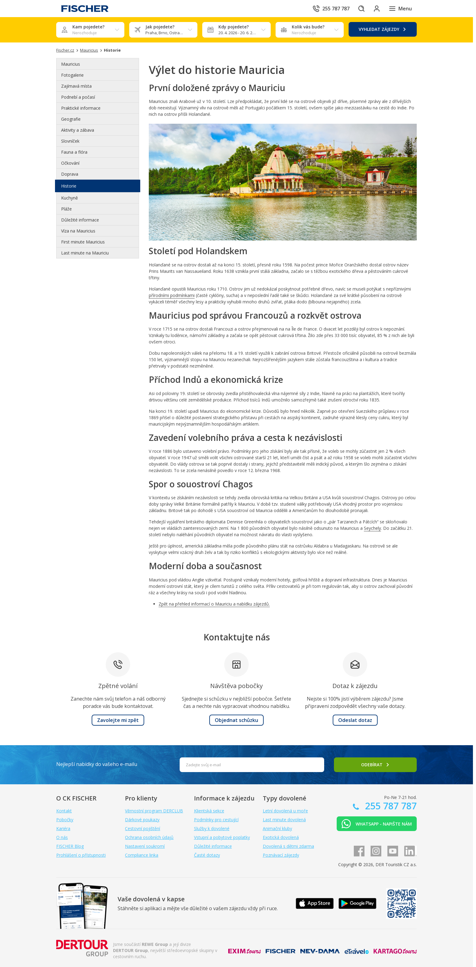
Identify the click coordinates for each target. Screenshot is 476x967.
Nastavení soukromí (145, 846)
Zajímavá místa (76, 86)
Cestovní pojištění (142, 828)
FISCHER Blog (70, 846)
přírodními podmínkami (172, 295)
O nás (62, 837)
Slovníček (70, 141)
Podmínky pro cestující (216, 819)
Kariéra (63, 828)
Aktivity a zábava (77, 130)
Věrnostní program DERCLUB (154, 811)
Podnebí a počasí (78, 97)
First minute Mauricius (83, 242)
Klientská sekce (209, 811)
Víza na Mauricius (78, 231)
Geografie (71, 119)
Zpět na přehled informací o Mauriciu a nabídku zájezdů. (214, 604)
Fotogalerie (72, 75)
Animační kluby (277, 828)
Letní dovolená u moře (285, 811)
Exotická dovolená (281, 837)
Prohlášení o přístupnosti (81, 855)
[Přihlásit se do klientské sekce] (375, 8)
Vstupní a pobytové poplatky (222, 837)
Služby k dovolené (211, 828)
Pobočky (64, 819)
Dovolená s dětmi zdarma (288, 846)
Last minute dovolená (284, 819)
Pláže (66, 209)
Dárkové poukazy (142, 819)
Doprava (69, 174)
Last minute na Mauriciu (85, 253)
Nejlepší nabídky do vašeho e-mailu (96, 764)
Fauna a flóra (74, 152)
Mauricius (70, 64)
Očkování (70, 163)
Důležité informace (80, 220)
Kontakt (64, 811)
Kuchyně (69, 198)
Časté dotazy (207, 855)
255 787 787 (390, 806)
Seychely (372, 528)
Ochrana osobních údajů (149, 837)
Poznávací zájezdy (281, 855)
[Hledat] (358, 8)
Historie (68, 186)
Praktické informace (81, 108)
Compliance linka (141, 855)
